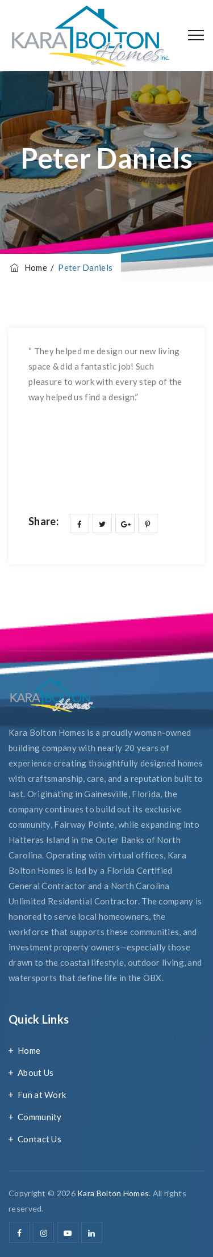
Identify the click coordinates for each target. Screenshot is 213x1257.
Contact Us (39, 1139)
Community (40, 1117)
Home (28, 267)
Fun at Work (42, 1095)
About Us (35, 1072)
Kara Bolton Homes (113, 1193)
